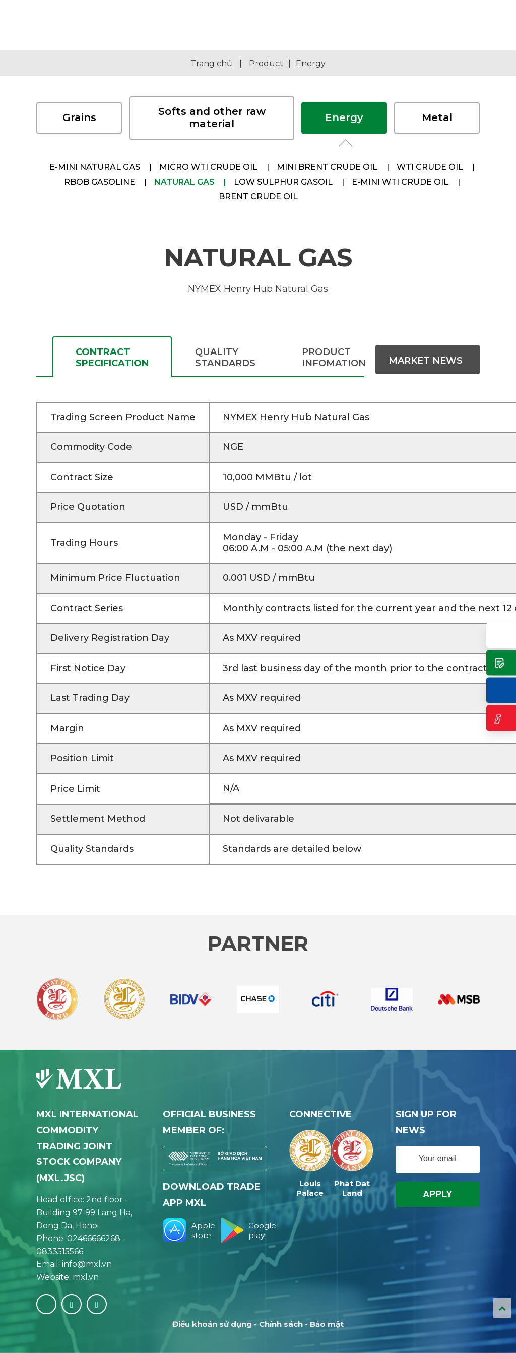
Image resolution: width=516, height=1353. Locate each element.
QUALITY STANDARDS (225, 357)
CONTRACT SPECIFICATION (112, 357)
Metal (437, 117)
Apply (437, 1194)
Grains (79, 117)
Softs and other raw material (212, 117)
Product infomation (334, 357)
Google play (244, 1230)
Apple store (186, 1230)
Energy (311, 63)
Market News (426, 360)
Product (266, 63)
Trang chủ (211, 63)
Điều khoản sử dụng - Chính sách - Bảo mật (258, 1324)
